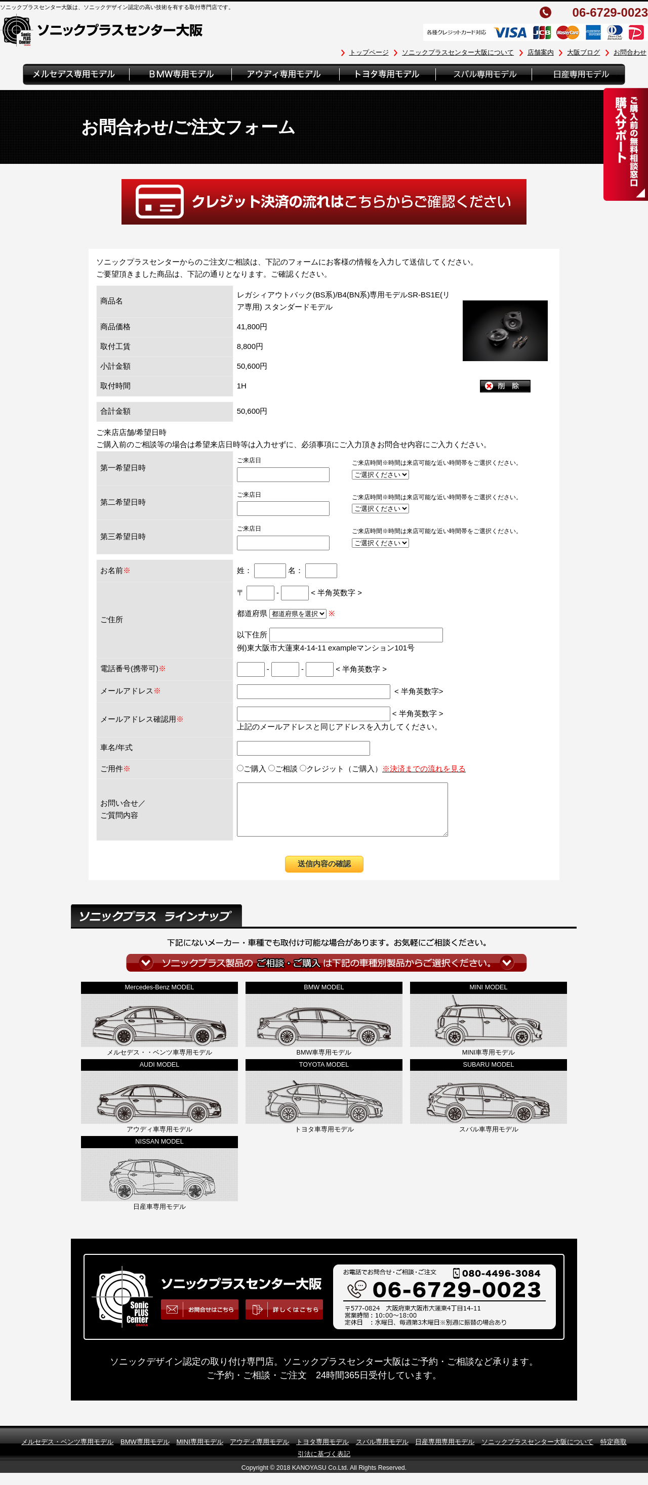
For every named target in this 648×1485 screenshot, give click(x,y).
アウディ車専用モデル (159, 1140)
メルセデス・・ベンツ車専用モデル (159, 1063)
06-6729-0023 (610, 13)
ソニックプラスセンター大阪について (458, 52)
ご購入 (251, 769)
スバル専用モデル (382, 1452)
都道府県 (283, 613)
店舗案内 (541, 52)
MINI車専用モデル (488, 1063)
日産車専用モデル (159, 1217)
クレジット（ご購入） (383, 769)
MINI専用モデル (199, 1452)
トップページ (369, 52)
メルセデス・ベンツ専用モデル (67, 1452)
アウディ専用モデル (259, 1452)
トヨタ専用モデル (322, 1452)
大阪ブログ (583, 52)
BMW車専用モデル (324, 1063)
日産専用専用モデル (444, 1452)
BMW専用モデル (145, 1452)
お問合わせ (630, 52)
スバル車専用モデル (488, 1140)
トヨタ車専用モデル (324, 1140)
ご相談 (283, 769)
